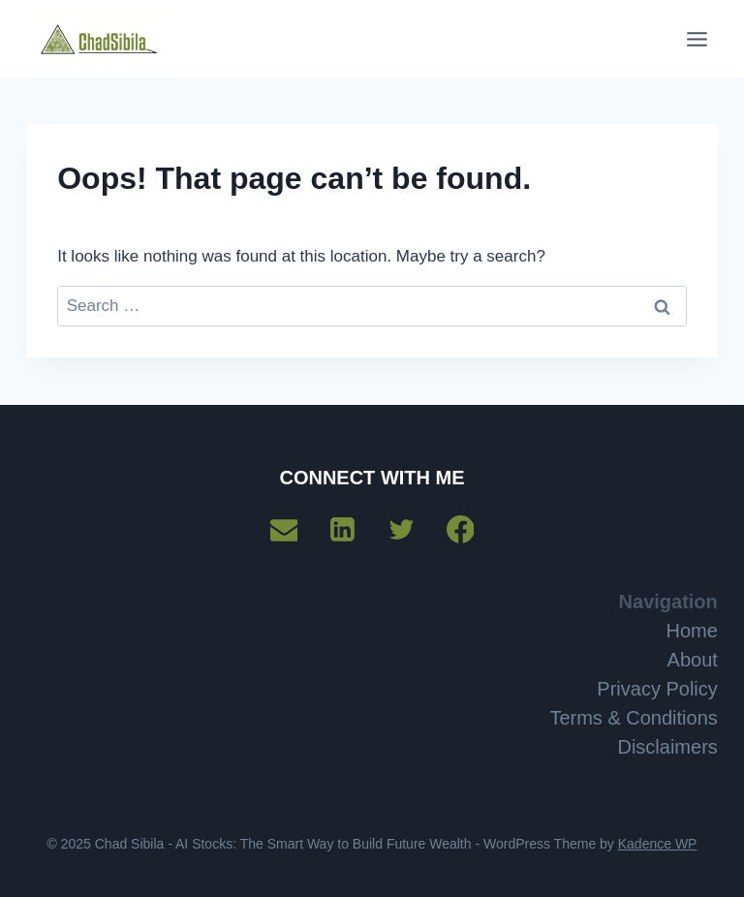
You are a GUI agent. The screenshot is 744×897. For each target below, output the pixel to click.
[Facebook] (460, 530)
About (692, 659)
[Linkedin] (343, 530)
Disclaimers (667, 747)
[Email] (284, 530)
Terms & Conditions (633, 717)
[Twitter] (401, 530)
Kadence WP (658, 843)
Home (691, 630)
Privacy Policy (657, 688)
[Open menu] (697, 38)
